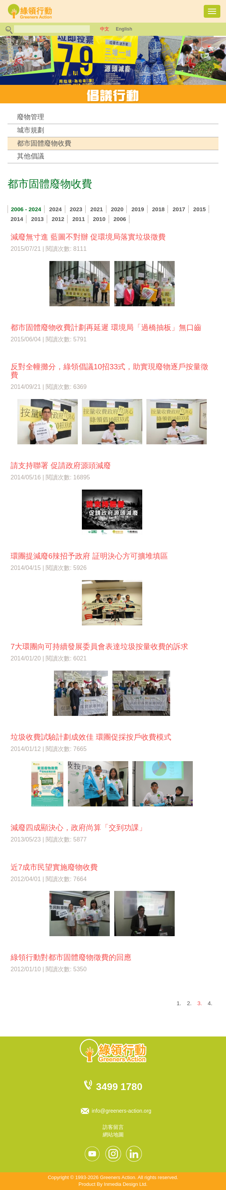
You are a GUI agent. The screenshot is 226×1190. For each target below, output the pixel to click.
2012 (58, 219)
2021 (96, 209)
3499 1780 (119, 1086)
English (124, 29)
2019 (137, 209)
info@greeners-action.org (121, 1111)
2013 (37, 219)
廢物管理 (30, 117)
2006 (120, 219)
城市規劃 (30, 130)
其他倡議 (30, 156)
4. (210, 1003)
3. (199, 1003)
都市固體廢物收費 (44, 143)
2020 (117, 209)
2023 (76, 209)
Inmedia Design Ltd (125, 1184)
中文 (104, 29)
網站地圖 (113, 1135)
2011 (78, 219)
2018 (158, 209)
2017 (179, 209)
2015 (199, 209)
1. (179, 1003)
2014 (17, 219)
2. (189, 1003)
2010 (99, 219)
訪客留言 (113, 1127)
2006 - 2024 (26, 209)
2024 (55, 209)
